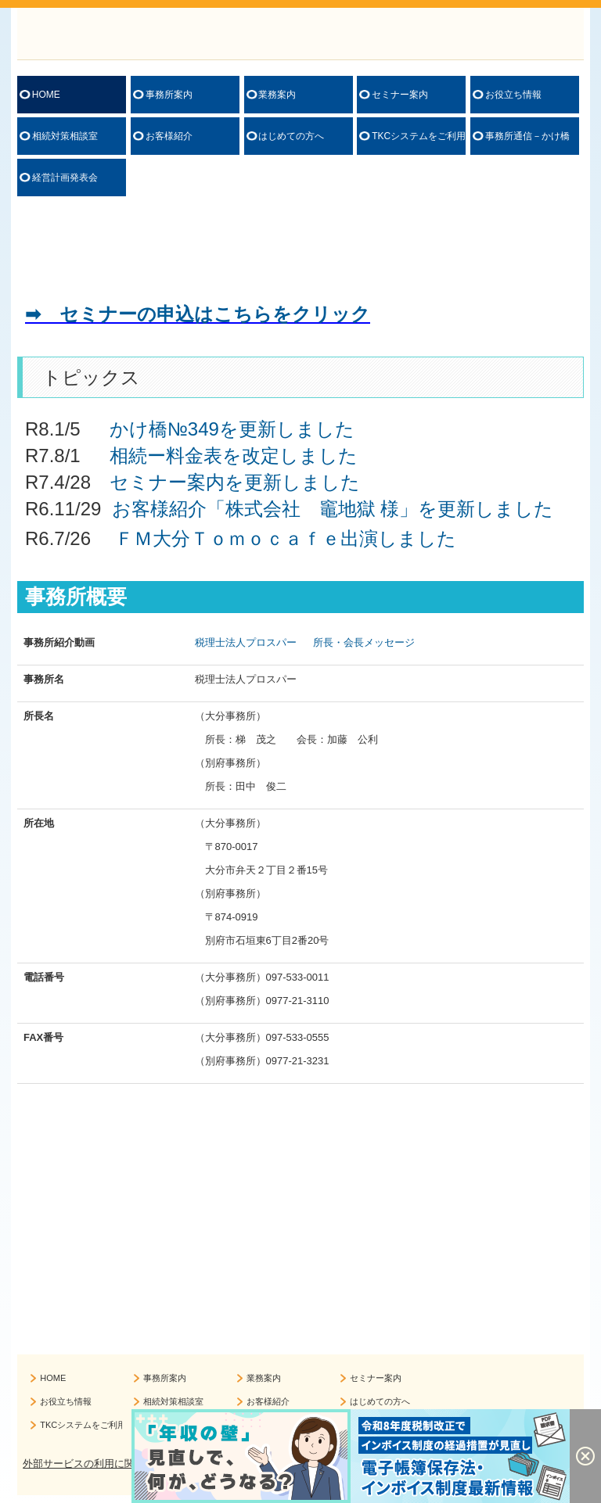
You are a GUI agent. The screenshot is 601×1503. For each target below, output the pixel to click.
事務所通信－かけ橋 (527, 136)
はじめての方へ (291, 136)
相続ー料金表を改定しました (234, 455)
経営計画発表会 (65, 177)
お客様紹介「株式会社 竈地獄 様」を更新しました (333, 508)
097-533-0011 (297, 977)
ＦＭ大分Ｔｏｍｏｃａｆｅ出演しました (285, 538)
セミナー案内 (400, 94)
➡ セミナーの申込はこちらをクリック (197, 314)
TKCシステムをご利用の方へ (419, 136)
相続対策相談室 (65, 136)
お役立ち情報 (513, 94)
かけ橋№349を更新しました (232, 428)
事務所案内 (169, 94)
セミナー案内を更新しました (235, 482)
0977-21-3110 (297, 1000)
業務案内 (277, 94)
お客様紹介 (169, 136)
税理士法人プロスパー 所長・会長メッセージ (305, 642)
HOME (46, 94)
